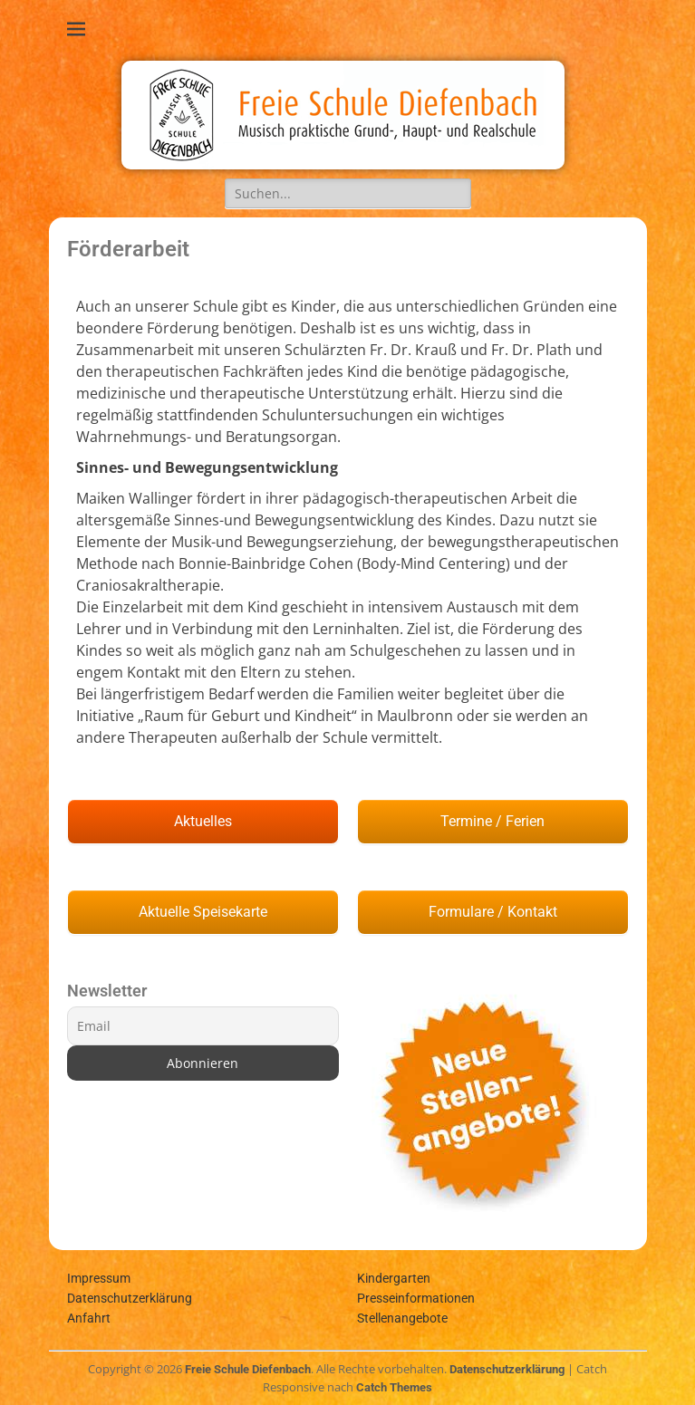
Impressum (98, 1278)
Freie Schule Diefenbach (248, 1369)
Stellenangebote (402, 1318)
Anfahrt (89, 1318)
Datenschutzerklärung (129, 1298)
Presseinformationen (416, 1298)
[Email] (203, 1025)
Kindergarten (393, 1278)
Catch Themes (394, 1387)
